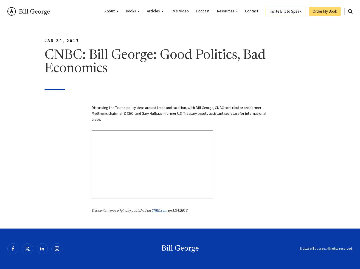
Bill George (28, 11)
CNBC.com (159, 210)
